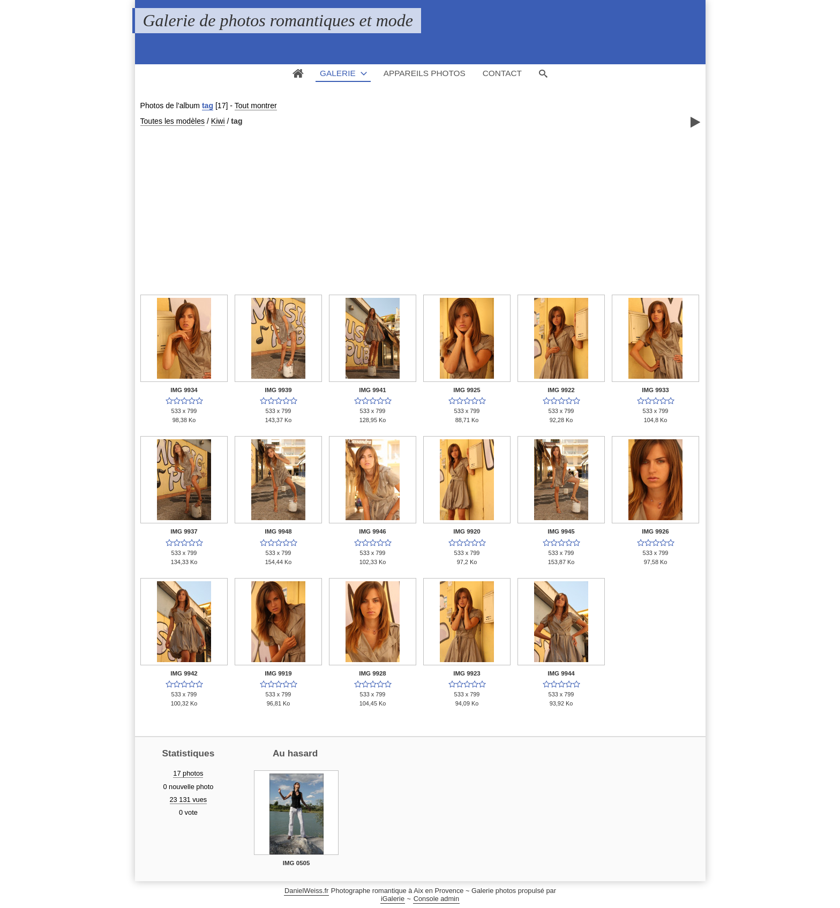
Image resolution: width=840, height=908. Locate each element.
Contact (502, 73)
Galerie (338, 73)
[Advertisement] (420, 209)
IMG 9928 (372, 673)
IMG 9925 (467, 390)
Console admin (436, 899)
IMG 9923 (467, 673)
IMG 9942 (184, 673)
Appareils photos (425, 73)
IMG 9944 (561, 673)
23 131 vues (188, 800)
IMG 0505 (296, 863)
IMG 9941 (372, 390)
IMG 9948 (278, 531)
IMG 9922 (561, 390)
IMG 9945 (561, 531)
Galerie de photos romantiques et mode (278, 20)
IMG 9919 (278, 673)
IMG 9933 (655, 390)
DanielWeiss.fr (306, 891)
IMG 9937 (184, 531)
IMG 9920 (467, 531)
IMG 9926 (655, 531)
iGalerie (392, 899)
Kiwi (218, 121)
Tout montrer (256, 105)
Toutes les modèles (172, 121)
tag (207, 105)
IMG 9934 (184, 390)
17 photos (188, 773)
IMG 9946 (372, 531)
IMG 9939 (278, 390)
